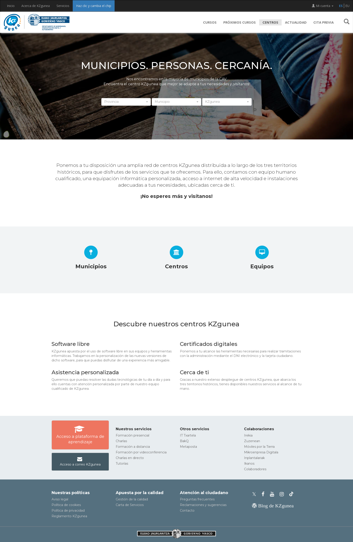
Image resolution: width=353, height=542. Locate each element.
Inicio (11, 6)
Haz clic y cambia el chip (93, 6)
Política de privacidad (68, 510)
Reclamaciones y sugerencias (203, 505)
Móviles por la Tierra (259, 447)
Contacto (187, 510)
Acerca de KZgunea (35, 6)
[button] (346, 22)
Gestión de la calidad (132, 499)
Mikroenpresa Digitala (261, 452)
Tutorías (122, 463)
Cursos (210, 22)
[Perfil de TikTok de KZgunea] (291, 494)
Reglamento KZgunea (69, 516)
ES (341, 6)
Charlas (121, 441)
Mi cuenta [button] (322, 6)
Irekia (248, 435)
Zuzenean (252, 441)
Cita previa (323, 22)
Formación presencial (132, 435)
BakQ (184, 441)
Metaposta (188, 447)
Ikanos (249, 463)
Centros (270, 22)
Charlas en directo (130, 458)
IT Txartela (188, 435)
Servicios (63, 6)
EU (347, 6)
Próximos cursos (239, 22)
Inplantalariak (254, 458)
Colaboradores (255, 469)
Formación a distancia (133, 447)
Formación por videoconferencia (141, 452)
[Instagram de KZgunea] (283, 494)
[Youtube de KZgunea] (273, 494)
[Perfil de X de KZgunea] (255, 494)
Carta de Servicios (130, 505)
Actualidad (296, 22)
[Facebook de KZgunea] (264, 494)
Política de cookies (66, 505)
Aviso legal (60, 499)
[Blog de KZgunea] (273, 505)
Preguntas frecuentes (197, 499)
